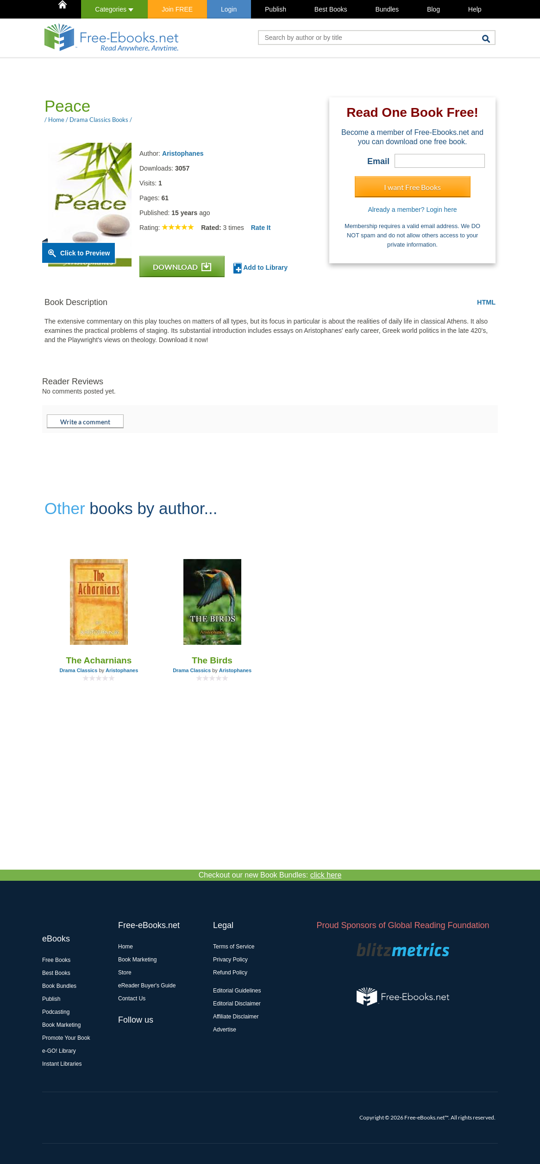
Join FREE (177, 9)
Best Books (330, 9)
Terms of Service (233, 946)
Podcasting (55, 1012)
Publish (275, 9)
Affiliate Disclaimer (235, 1016)
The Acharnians (99, 660)
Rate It (261, 227)
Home (125, 946)
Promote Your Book (66, 1038)
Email (378, 161)
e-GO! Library (59, 1051)
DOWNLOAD (182, 266)
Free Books (56, 960)
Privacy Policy (230, 959)
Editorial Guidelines (237, 990)
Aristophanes (182, 153)
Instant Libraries (62, 1064)
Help (475, 9)
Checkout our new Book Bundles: (270, 875)
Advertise (224, 1029)
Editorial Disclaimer (237, 1003)
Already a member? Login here (412, 209)
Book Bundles (59, 986)
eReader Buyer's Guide (147, 985)
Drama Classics (78, 670)
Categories (114, 9)
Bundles (387, 9)
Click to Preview (85, 253)
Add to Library (260, 268)
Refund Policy (230, 972)
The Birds (212, 660)
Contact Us (131, 998)
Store (125, 972)
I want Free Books (412, 187)
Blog (433, 9)
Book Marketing (61, 1025)
